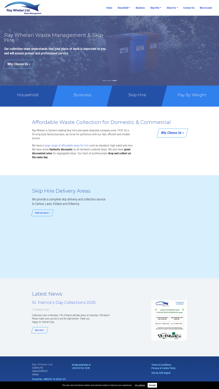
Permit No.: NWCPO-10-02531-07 (49, 379)
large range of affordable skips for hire (67, 145)
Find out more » (42, 212)
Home (109, 7)
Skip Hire (154, 7)
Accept (152, 385)
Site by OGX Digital (160, 372)
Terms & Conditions (161, 364)
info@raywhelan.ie (81, 364)
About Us (171, 7)
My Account (206, 7)
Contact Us (189, 7)
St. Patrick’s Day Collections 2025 (64, 302)
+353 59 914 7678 (81, 368)
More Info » (40, 330)
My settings (140, 385)
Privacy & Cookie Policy (163, 368)
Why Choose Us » (172, 133)
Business (140, 7)
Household (123, 7)
